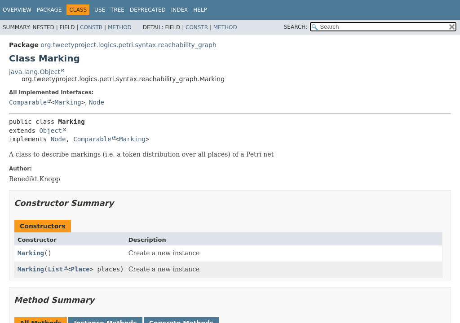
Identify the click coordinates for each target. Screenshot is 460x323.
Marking (68, 102)
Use (99, 10)
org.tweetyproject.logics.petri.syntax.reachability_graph (128, 44)
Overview (17, 10)
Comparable (28, 102)
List (55, 269)
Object (50, 130)
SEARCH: (296, 27)
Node (96, 102)
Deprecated (148, 10)
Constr (91, 27)
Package (49, 10)
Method (120, 27)
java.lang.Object (34, 71)
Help (200, 10)
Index (179, 10)
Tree (117, 10)
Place (80, 269)
